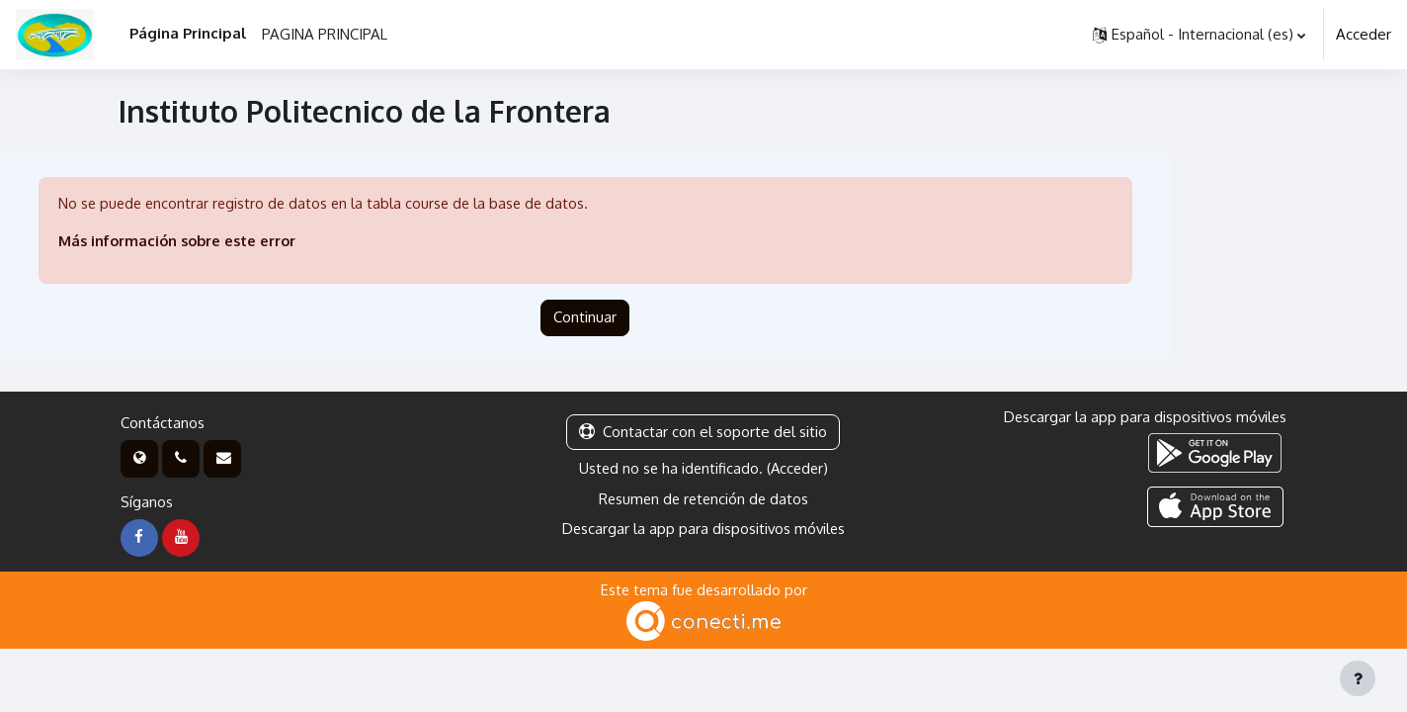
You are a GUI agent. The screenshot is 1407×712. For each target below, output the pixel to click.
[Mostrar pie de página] (1357, 678)
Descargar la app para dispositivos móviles (703, 529)
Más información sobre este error (180, 241)
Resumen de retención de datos (703, 499)
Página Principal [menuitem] (187, 33)
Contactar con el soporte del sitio (703, 432)
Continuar (585, 318)
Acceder (1363, 34)
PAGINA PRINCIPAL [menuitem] (324, 34)
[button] (1199, 34)
